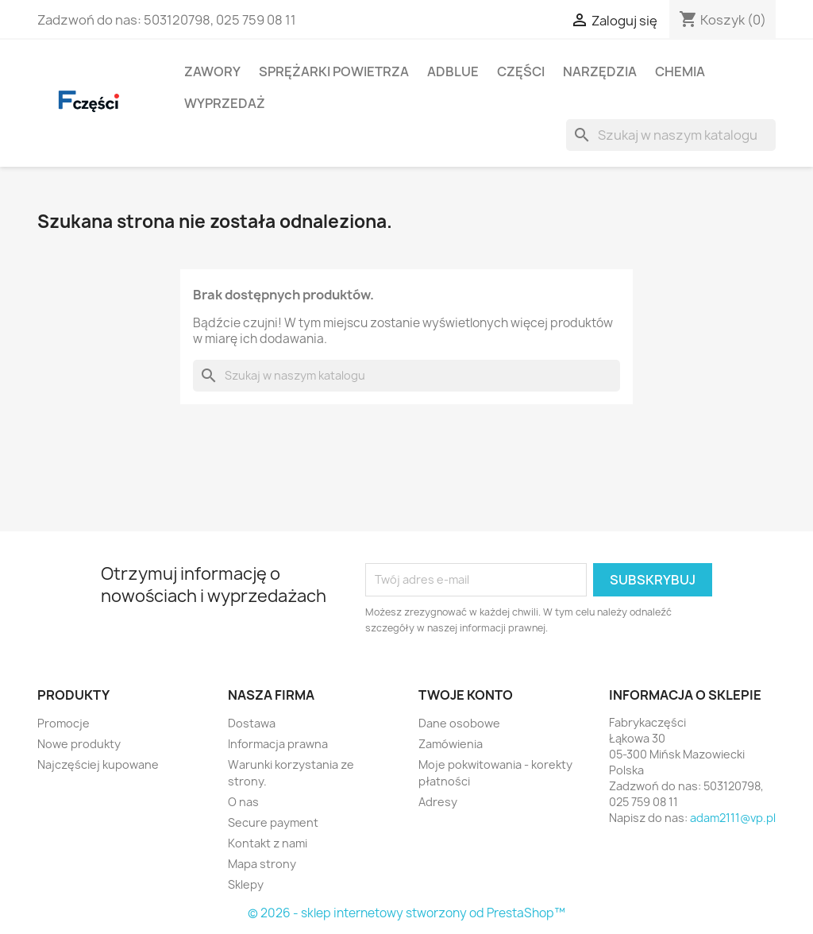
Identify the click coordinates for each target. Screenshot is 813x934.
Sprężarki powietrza (334, 71)
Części (521, 71)
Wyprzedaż (224, 103)
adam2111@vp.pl (733, 817)
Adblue (453, 71)
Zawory (212, 71)
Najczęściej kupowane (98, 764)
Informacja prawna (278, 743)
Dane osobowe (459, 723)
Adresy (437, 801)
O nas (243, 801)
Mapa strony (262, 863)
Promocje (63, 723)
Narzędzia (600, 71)
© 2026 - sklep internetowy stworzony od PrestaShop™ (406, 913)
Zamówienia (450, 743)
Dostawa (251, 723)
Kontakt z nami (267, 843)
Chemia (680, 71)
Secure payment (273, 822)
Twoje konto (465, 695)
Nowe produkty (79, 743)
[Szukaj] (671, 135)
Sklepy (246, 884)
